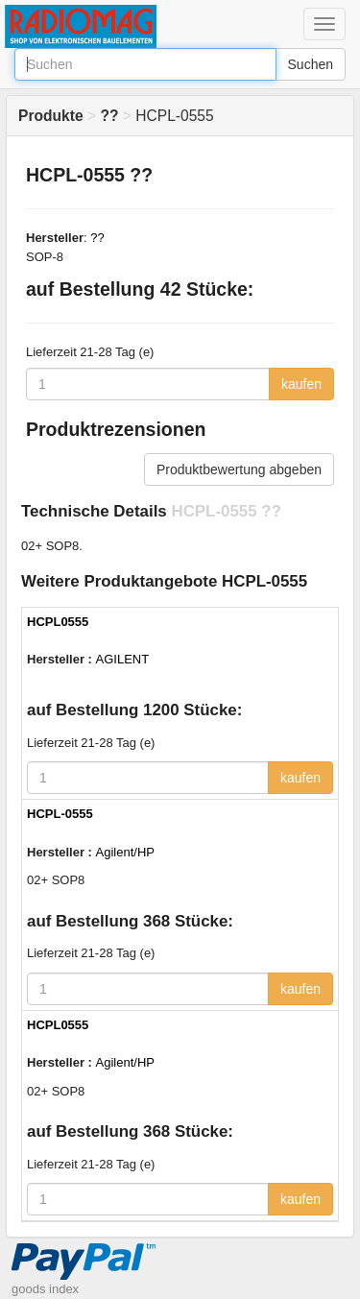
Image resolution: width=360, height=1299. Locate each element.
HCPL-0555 (60, 813)
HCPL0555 (57, 621)
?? (97, 237)
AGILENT (123, 659)
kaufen (301, 384)
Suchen (310, 64)
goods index (45, 1289)
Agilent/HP (125, 852)
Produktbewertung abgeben (239, 469)
